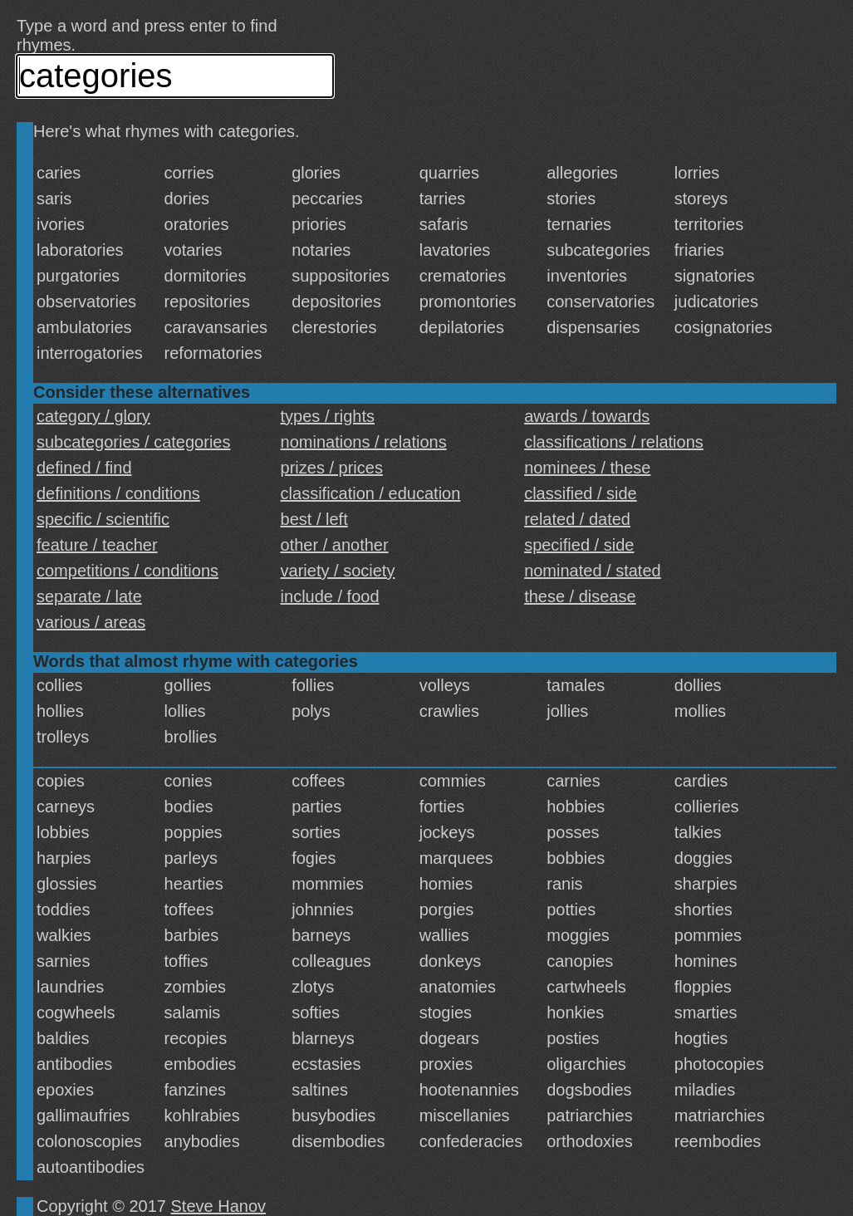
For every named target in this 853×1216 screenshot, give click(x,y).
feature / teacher (97, 545)
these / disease (580, 596)
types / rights (328, 416)
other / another (335, 545)
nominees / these (587, 467)
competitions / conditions (127, 570)
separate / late (89, 596)
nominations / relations (364, 442)
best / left (314, 519)
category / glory (93, 416)
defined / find (84, 467)
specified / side (579, 545)
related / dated (577, 519)
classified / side (580, 493)
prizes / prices (332, 467)
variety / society (338, 570)
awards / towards (587, 416)
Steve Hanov (219, 1206)
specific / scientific (103, 519)
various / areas (91, 622)
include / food (330, 596)
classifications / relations (613, 442)
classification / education (371, 493)
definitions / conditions (118, 493)
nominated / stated (592, 570)
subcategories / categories (133, 442)
